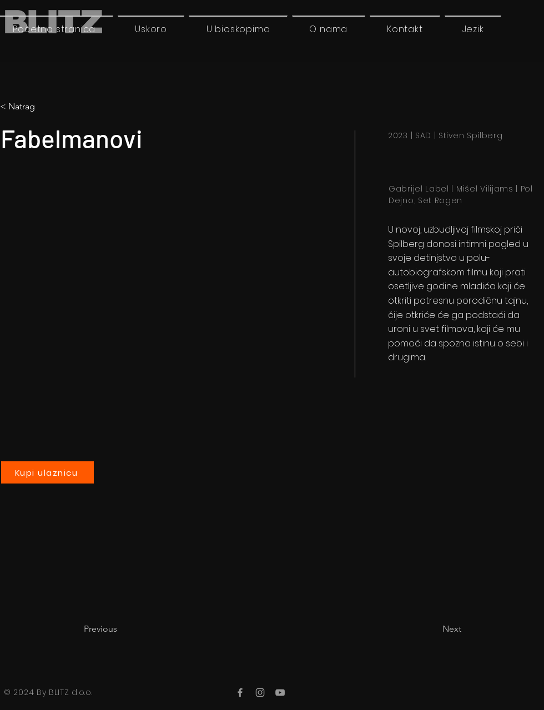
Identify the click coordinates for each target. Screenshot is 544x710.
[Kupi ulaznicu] (47, 472)
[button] (473, 29)
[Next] (433, 629)
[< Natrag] (46, 106)
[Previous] (120, 629)
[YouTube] (280, 692)
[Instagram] (260, 692)
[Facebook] (240, 692)
